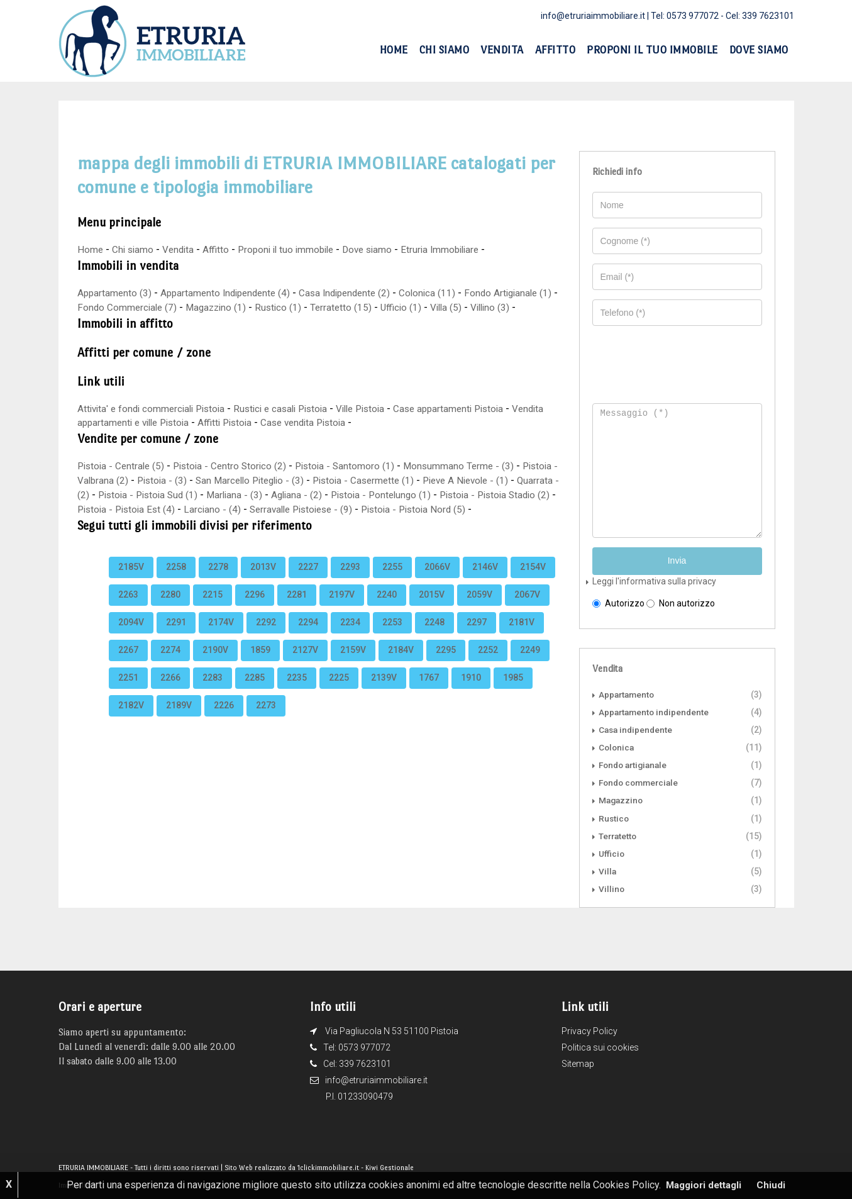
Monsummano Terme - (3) (471, 466)
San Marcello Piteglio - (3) (297, 480)
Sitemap (578, 1062)
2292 (266, 636)
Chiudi (774, 1185)
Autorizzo (618, 602)
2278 (218, 581)
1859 (260, 664)
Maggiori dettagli (703, 1185)
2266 (170, 691)
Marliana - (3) (307, 495)
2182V (131, 719)
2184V (401, 664)
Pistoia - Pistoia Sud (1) (217, 495)
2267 (128, 664)
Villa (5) (477, 307)
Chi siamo (444, 50)
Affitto (555, 50)
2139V (384, 691)
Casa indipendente (637, 728)
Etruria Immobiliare (455, 249)
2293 (350, 581)
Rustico (614, 816)
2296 (255, 608)
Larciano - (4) (304, 509)
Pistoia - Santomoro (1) (355, 466)
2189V (179, 719)
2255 (392, 581)
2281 (297, 608)
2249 (530, 664)
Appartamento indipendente (656, 711)
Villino (612, 887)
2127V (305, 664)
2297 (477, 636)
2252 (488, 664)
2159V (353, 664)
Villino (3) (524, 307)
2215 (212, 608)
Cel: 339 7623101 (760, 16)
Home (394, 50)
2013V (263, 581)
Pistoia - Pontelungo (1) (459, 495)
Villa (608, 869)
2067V (527, 608)
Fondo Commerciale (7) (149, 307)
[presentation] (683, 358)
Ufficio (612, 852)
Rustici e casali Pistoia (291, 409)
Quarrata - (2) (126, 495)
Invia (677, 560)
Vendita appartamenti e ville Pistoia (155, 422)
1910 (471, 691)
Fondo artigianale (635, 764)
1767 (429, 691)
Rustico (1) (305, 307)
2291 (176, 636)
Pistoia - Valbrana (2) (123, 480)
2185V (131, 581)
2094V (131, 636)
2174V (221, 636)
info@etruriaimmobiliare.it (593, 16)
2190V (215, 664)
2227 (308, 581)
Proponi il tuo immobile (652, 50)
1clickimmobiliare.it (328, 1166)
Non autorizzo (680, 602)
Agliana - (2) (371, 495)
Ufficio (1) (431, 307)
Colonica (617, 746)
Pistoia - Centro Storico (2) (236, 466)
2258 (176, 581)
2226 (224, 719)
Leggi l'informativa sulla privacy (654, 580)
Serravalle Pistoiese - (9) (396, 509)
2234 (350, 636)
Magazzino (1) (241, 307)
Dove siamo (758, 50)
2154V (533, 581)
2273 (266, 719)
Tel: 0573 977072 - (688, 16)
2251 (128, 691)
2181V (521, 636)
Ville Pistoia (377, 409)
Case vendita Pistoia (353, 422)
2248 (434, 636)
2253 (392, 636)
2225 (339, 691)
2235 (297, 691)
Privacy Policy (589, 1029)
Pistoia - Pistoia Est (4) (214, 509)
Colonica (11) (442, 293)
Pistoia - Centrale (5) (123, 466)
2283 (212, 691)
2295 (446, 664)
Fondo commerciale (641, 781)
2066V (437, 581)
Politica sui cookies (600, 1045)
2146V (485, 581)
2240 (387, 608)
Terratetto (619, 834)
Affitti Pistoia (270, 422)
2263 (128, 608)
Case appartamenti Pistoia (471, 409)
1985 (513, 691)
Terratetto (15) (369, 307)
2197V (342, 608)
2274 (170, 664)
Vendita (502, 50)
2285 (255, 691)
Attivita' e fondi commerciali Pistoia (155, 409)
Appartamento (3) (115, 293)
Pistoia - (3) (205, 480)
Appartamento (628, 693)
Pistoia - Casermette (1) (416, 480)
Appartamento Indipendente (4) (230, 293)
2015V (432, 608)
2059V (479, 608)
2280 (170, 608)
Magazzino (622, 799)
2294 (308, 636)
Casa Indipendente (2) (355, 293)
